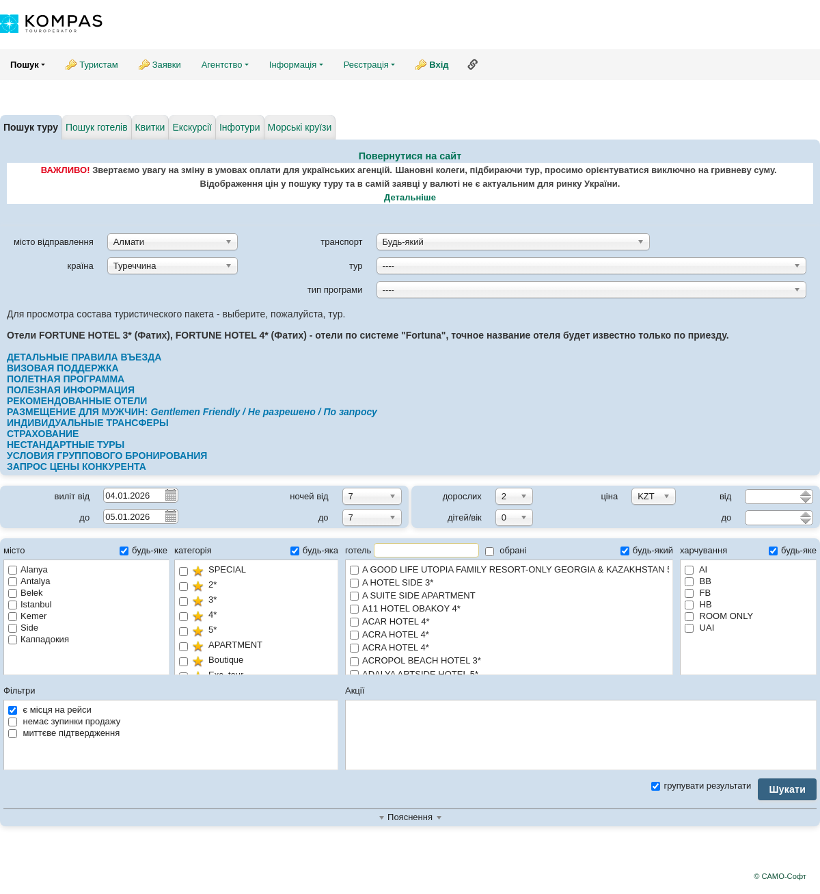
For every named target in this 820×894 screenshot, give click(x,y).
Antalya (29, 581)
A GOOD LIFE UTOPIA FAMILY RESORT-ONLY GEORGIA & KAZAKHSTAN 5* (509, 570)
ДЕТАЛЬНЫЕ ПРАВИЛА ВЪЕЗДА (87, 357)
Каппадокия (38, 639)
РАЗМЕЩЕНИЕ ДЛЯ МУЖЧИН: (192, 411)
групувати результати (701, 785)
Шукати (787, 789)
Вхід (438, 65)
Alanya (28, 569)
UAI (699, 627)
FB (698, 593)
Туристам (98, 65)
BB (698, 581)
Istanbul (30, 604)
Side (23, 627)
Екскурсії (192, 127)
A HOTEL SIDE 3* (509, 583)
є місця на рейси (50, 710)
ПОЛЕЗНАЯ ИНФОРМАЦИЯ (71, 389)
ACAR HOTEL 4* (509, 622)
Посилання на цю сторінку (473, 64)
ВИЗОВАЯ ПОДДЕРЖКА (63, 368)
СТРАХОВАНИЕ (44, 433)
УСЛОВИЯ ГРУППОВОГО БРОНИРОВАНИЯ (108, 455)
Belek (25, 593)
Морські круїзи (300, 127)
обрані (506, 550)
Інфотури (239, 127)
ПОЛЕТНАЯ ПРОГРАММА (65, 378)
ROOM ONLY (719, 616)
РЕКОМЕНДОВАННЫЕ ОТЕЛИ (77, 400)
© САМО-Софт (780, 876)
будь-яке (143, 550)
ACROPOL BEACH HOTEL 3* (509, 661)
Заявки (166, 65)
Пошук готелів (97, 127)
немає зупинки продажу (64, 721)
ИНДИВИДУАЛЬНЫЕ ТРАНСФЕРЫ (88, 422)
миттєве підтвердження (64, 733)
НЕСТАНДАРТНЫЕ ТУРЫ (65, 444)
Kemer (27, 616)
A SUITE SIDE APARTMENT (509, 596)
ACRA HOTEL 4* (509, 635)
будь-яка (314, 550)
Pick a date (170, 494)
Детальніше (410, 197)
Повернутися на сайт (410, 155)
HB (698, 604)
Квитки (150, 127)
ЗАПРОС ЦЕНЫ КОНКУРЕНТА (76, 466)
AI (696, 569)
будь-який (646, 550)
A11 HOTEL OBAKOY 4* (509, 609)
